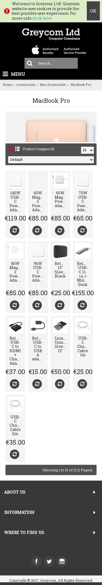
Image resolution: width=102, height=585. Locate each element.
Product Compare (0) (38, 149)
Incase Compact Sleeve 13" (61, 344)
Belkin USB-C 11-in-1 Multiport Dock (84, 274)
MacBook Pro (80, 84)
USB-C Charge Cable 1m (84, 347)
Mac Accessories (53, 84)
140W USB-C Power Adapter (16, 201)
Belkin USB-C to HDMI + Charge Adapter (16, 351)
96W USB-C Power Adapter (39, 272)
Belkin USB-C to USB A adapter (39, 349)
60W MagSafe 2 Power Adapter (39, 201)
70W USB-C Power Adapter (84, 201)
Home (7, 84)
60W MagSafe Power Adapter (61, 199)
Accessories (25, 84)
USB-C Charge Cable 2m (16, 425)
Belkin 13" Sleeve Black (61, 270)
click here (42, 18)
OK (93, 11)
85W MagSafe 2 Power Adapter (16, 272)
